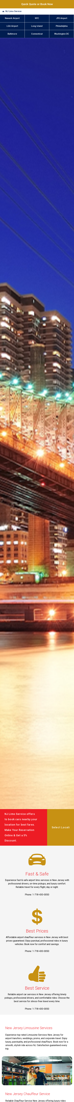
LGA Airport (12, 26)
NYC (37, 18)
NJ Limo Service (13, 11)
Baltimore (12, 34)
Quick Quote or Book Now (37, 4)
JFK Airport (61, 18)
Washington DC (61, 34)
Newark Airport (12, 18)
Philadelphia (62, 26)
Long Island (37, 26)
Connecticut (37, 34)
